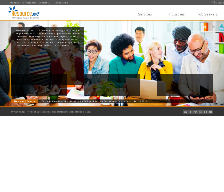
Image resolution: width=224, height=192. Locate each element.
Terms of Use (34, 111)
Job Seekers (208, 14)
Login (221, 2)
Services (145, 14)
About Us (14, 2)
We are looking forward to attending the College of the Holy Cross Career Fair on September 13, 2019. (95, 100)
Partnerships (29, 2)
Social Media (61, 2)
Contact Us (45, 2)
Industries (177, 14)
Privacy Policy (18, 111)
